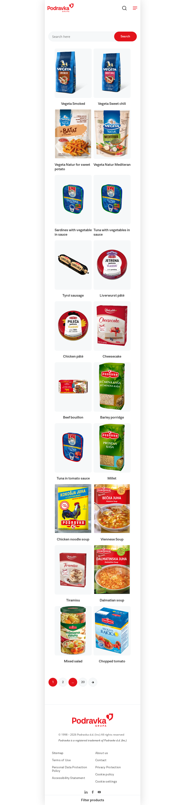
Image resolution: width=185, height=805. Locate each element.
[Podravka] (61, 11)
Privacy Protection (108, 767)
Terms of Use (61, 760)
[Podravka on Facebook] (93, 792)
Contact (101, 760)
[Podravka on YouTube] (99, 792)
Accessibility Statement (68, 778)
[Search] (124, 8)
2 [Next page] (63, 682)
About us (101, 753)
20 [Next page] (83, 682)
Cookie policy (104, 774)
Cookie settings (106, 781)
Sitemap (58, 753)
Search (125, 36)
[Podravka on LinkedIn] (86, 792)
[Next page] (92, 682)
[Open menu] (135, 8)
